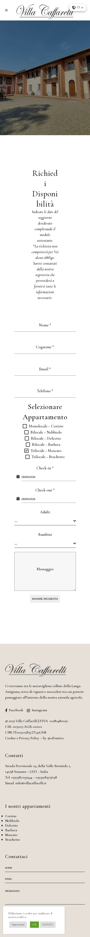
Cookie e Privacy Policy (22, 738)
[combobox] (45, 521)
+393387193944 (21, 777)
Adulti (45, 512)
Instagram (39, 710)
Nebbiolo (12, 820)
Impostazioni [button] (18, 924)
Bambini (45, 534)
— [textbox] (16, 521)
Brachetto (12, 839)
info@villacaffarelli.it (30, 783)
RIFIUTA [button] (47, 924)
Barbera (11, 830)
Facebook (16, 710)
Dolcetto (11, 825)
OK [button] (34, 924)
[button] (77, 7)
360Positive (55, 738)
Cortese (11, 816)
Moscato (11, 835)
